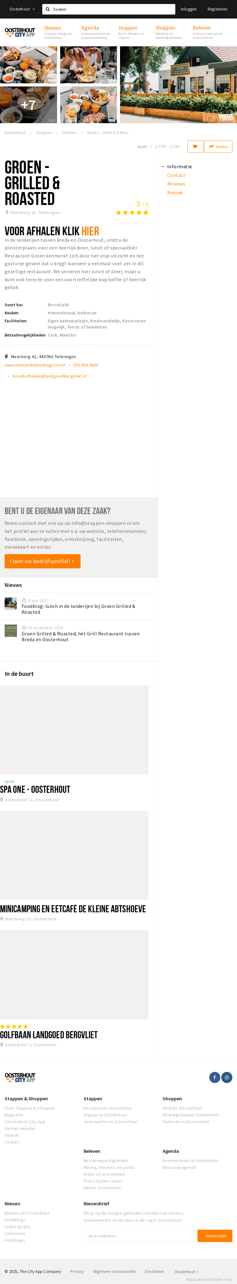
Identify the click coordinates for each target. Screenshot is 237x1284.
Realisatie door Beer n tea (209, 1279)
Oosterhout (22, 9)
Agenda (171, 1151)
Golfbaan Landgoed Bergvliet (49, 1034)
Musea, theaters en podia (109, 1167)
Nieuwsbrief (96, 1203)
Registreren (217, 9)
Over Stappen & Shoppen (30, 1108)
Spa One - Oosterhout (35, 789)
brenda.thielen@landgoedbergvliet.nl (49, 376)
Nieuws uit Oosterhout (27, 1213)
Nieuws (12, 1203)
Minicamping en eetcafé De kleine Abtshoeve (73, 908)
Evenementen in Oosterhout (190, 1160)
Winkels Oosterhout (182, 1108)
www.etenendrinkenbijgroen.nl (35, 365)
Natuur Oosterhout (102, 1187)
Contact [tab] (176, 175)
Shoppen (172, 1098)
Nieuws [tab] (175, 192)
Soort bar (14, 304)
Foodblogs (15, 1220)
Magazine (14, 1115)
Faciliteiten (16, 321)
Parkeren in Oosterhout (186, 1121)
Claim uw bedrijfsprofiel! (42, 561)
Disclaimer (154, 1271)
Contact (12, 1142)
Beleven (92, 1151)
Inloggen (189, 9)
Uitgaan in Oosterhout (105, 1115)
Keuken (12, 313)
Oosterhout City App (25, 1121)
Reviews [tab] (176, 184)
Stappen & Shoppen (26, 1098)
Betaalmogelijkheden (25, 335)
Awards (12, 1135)
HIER (90, 230)
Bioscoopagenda (179, 1167)
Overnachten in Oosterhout (111, 1121)
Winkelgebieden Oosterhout (191, 1115)
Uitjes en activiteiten (104, 1174)
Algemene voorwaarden (114, 1271)
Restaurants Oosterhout (108, 1108)
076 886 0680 (85, 365)
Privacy (77, 1271)
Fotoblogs (15, 1240)
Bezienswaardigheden (106, 1160)
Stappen (93, 1098)
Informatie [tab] (179, 166)
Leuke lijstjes (18, 1226)
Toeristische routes (103, 1181)
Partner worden (20, 1128)
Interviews (15, 1233)
